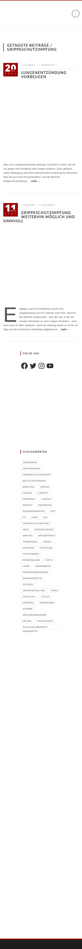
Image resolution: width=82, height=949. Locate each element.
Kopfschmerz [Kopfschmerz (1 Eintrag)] (31, 554)
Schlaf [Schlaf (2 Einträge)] (45, 596)
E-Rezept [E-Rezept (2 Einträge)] (43, 493)
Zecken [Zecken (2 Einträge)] (27, 621)
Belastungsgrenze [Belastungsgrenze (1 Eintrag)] (34, 481)
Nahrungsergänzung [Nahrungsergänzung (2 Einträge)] (35, 572)
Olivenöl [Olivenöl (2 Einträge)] (28, 584)
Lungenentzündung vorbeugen (44, 74)
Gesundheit (48, 65)
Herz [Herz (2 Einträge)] (25, 529)
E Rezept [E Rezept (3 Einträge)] (46, 499)
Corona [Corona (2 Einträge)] (44, 487)
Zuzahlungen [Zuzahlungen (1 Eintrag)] (45, 621)
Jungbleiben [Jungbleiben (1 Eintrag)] (30, 541)
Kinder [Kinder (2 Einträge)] (47, 541)
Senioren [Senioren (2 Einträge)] (28, 602)
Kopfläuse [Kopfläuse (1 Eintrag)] (46, 548)
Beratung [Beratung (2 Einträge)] (28, 487)
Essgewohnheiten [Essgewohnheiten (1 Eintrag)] (34, 511)
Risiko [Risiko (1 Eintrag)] (54, 590)
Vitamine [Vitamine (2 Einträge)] (27, 609)
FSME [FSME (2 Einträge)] (34, 517)
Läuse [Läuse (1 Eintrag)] (26, 566)
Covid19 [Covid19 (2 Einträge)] (27, 493)
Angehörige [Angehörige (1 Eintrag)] (30, 462)
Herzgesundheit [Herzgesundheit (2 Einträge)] (44, 529)
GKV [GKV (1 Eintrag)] (45, 517)
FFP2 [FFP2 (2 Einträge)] (53, 511)
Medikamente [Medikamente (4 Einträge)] (43, 566)
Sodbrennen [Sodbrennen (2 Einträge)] (47, 602)
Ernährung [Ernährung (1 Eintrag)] (45, 505)
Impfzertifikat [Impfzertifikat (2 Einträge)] (46, 535)
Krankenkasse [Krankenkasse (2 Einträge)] (31, 560)
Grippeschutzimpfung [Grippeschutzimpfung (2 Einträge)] (36, 523)
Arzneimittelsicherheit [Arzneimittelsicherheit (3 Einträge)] (37, 474)
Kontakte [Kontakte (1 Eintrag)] (28, 548)
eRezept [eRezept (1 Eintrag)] (27, 505)
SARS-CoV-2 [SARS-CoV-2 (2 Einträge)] (29, 596)
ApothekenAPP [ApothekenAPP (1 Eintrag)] (31, 468)
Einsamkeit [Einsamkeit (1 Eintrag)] (29, 499)
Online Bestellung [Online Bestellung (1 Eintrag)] (34, 590)
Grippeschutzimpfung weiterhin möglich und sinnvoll (39, 216)
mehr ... (35, 181)
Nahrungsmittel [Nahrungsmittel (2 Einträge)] (32, 578)
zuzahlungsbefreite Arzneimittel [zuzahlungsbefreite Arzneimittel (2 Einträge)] (35, 627)
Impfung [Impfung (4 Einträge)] (27, 535)
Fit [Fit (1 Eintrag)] (24, 517)
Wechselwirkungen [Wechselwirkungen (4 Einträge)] (34, 615)
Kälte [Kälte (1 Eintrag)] (49, 560)
